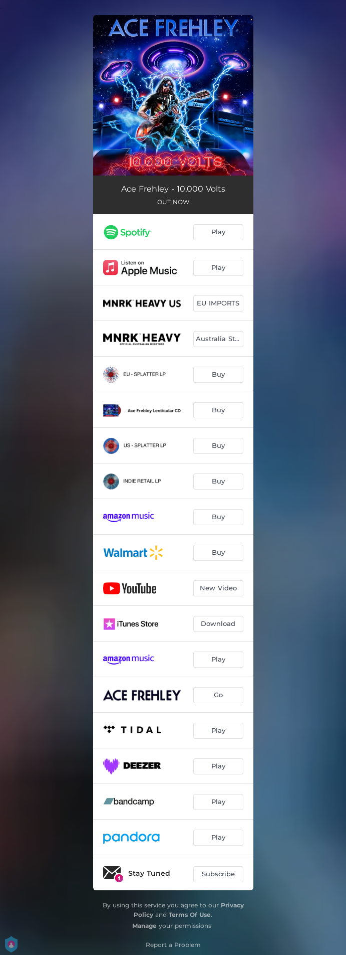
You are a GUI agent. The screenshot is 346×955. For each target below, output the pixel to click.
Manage (144, 925)
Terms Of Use (190, 914)
